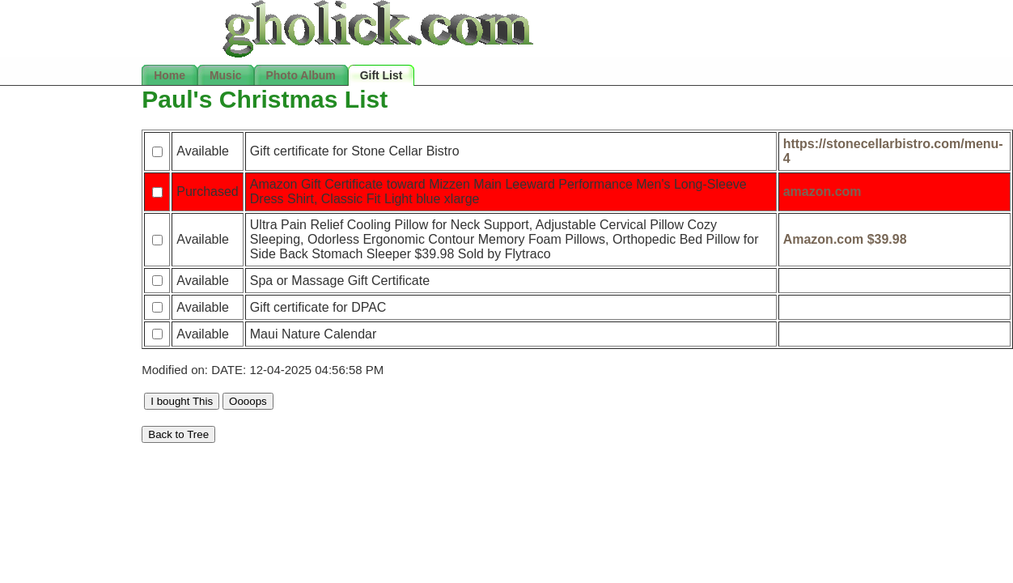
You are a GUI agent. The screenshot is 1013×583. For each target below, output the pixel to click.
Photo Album (301, 75)
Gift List (381, 75)
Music (226, 75)
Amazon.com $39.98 (845, 239)
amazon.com (822, 191)
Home (169, 75)
